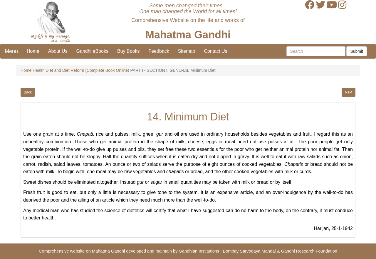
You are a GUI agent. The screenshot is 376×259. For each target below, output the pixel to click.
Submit (356, 51)
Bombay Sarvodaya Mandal (249, 251)
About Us (58, 51)
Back (28, 92)
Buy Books (128, 51)
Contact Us (215, 51)
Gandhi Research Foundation (309, 251)
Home (33, 51)
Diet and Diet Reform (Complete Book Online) (87, 70)
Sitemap (186, 51)
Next (348, 92)
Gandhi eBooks (92, 51)
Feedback (158, 51)
